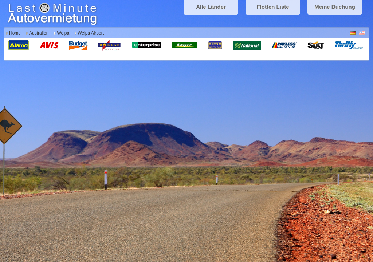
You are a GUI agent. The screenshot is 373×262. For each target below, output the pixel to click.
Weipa (63, 33)
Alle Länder (211, 7)
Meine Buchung (334, 7)
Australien (38, 33)
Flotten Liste (272, 7)
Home (15, 33)
